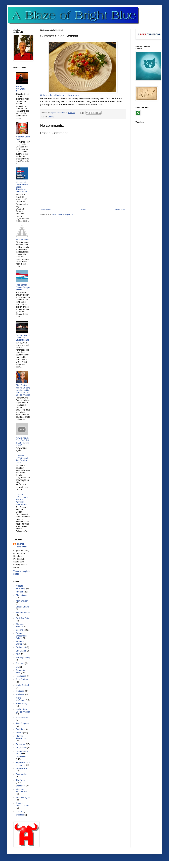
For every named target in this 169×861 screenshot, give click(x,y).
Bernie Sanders (23, 612)
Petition (19, 732)
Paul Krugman (22, 723)
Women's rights (23, 797)
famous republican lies (22, 804)
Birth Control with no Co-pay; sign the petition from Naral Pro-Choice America (23, 390)
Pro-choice (20, 744)
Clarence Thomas (20, 625)
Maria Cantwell (22, 685)
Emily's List (21, 647)
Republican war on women (23, 763)
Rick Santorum (22, 239)
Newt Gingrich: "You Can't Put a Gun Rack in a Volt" (22, 441)
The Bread (20, 780)
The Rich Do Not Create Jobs (21, 89)
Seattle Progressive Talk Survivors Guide (22, 459)
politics (19, 811)
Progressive (21, 747)
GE (17, 667)
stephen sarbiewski (22, 545)
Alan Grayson (22, 601)
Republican (21, 757)
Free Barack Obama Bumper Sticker (23, 287)
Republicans (21, 768)
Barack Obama (22, 607)
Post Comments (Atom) (62, 214)
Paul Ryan (20, 729)
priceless (20, 815)
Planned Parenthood (21, 737)
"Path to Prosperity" (21, 587)
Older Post (120, 209)
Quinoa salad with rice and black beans (59, 95)
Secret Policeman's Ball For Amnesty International (22, 500)
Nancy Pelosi (22, 717)
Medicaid (20, 691)
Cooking (51, 117)
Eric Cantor (21, 651)
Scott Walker (21, 774)
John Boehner (22, 679)
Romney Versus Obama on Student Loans (23, 337)
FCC (18, 654)
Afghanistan (21, 595)
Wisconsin (20, 786)
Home (83, 209)
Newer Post (46, 209)
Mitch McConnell (20, 699)
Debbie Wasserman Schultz (21, 635)
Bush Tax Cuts (22, 618)
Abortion (19, 592)
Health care (21, 676)
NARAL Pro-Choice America (23, 710)
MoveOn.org (21, 703)
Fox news (20, 663)
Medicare (20, 694)
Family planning (23, 658)
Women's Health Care (21, 790)
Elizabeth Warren (20, 642)
